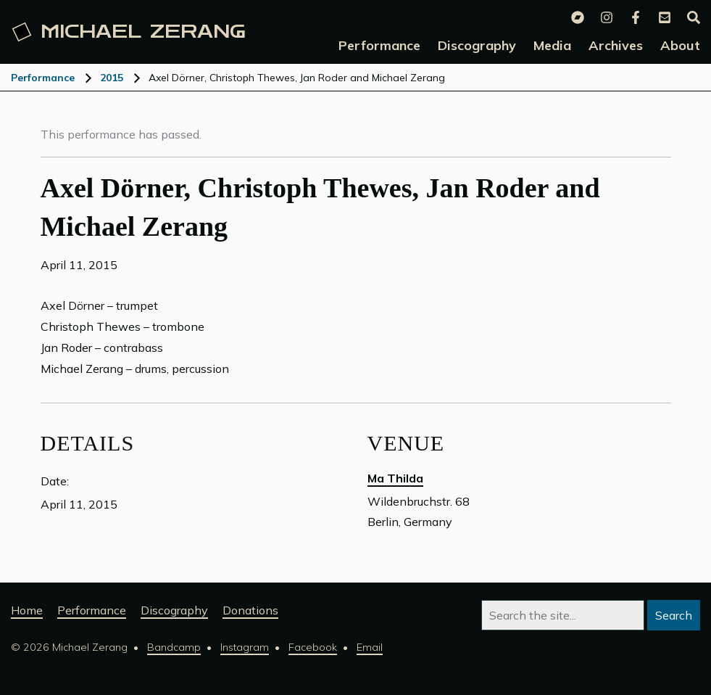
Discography (174, 610)
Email (370, 647)
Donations (250, 610)
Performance (43, 77)
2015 (111, 77)
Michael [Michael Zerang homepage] (129, 32)
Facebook (312, 647)
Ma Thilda (395, 478)
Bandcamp (174, 647)
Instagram (244, 647)
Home (27, 610)
